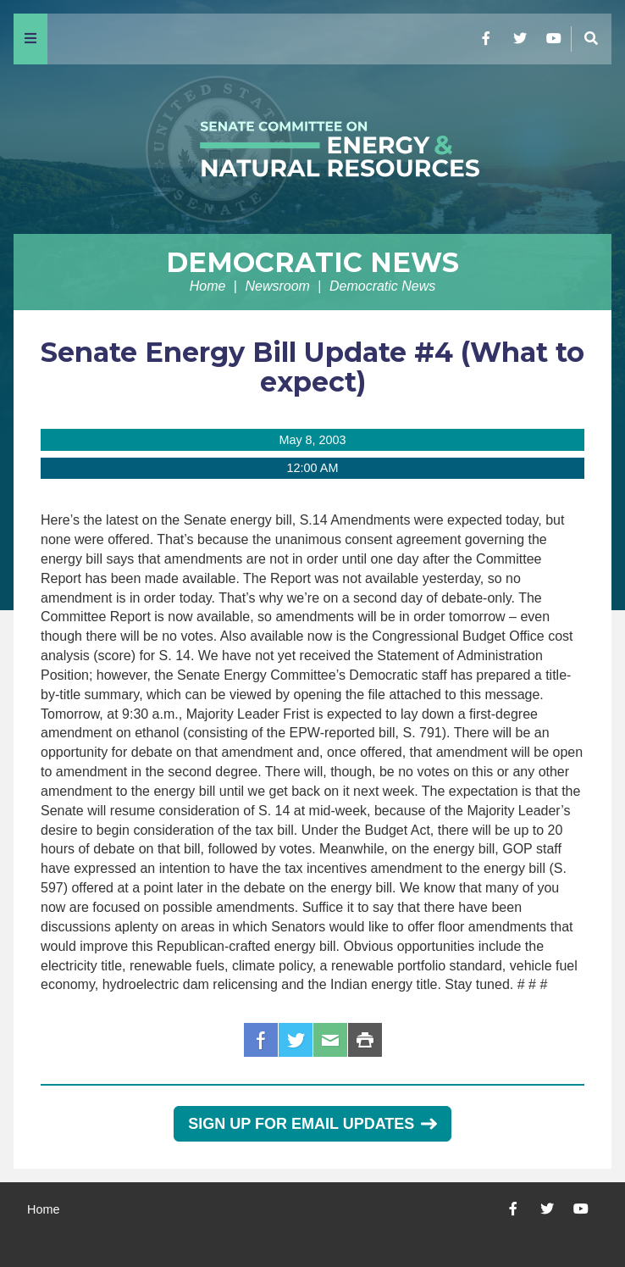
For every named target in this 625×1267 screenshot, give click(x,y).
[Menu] (30, 39)
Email (330, 1040)
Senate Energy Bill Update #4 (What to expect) (312, 367)
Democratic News (312, 262)
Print (365, 1040)
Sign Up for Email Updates (312, 1124)
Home (208, 286)
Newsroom (277, 286)
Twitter (295, 1040)
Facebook (261, 1040)
